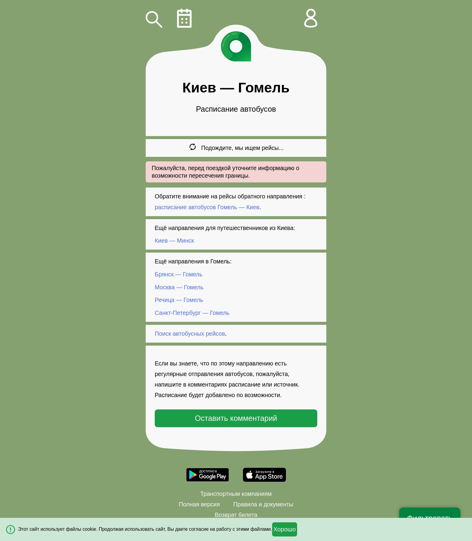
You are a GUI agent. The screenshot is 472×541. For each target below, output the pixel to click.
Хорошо (284, 529)
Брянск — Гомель (179, 274)
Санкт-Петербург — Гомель (192, 312)
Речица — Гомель (179, 300)
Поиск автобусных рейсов (190, 333)
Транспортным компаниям (236, 493)
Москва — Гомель (179, 287)
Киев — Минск (174, 240)
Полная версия (199, 504)
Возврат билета (236, 514)
